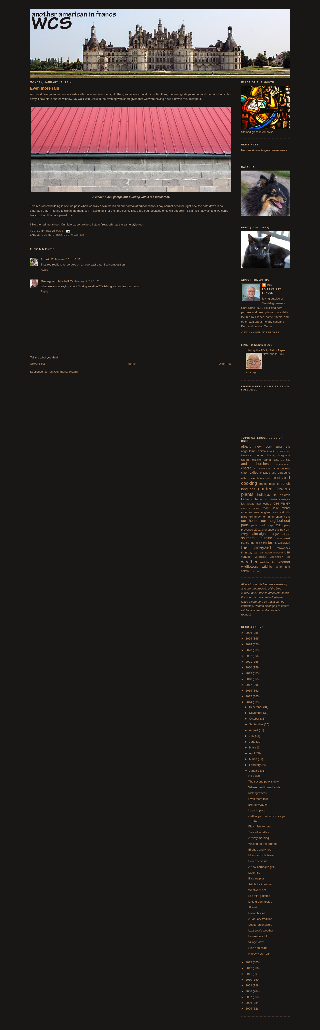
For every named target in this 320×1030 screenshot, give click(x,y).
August (254, 730)
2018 (249, 679)
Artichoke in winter (260, 884)
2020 (249, 667)
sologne (286, 534)
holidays (263, 495)
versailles (260, 556)
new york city (281, 512)
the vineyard (256, 547)
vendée (246, 556)
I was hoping (256, 810)
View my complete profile (260, 332)
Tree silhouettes (258, 832)
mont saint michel (276, 508)
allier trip (283, 446)
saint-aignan (260, 534)
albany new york (256, 446)
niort (244, 516)
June (252, 741)
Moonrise (254, 872)
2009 (249, 985)
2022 (249, 656)
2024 (249, 644)
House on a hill (257, 936)
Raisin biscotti (257, 913)
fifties (260, 478)
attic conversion (280, 451)
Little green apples (260, 901)
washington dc (280, 556)
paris (245, 525)
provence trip (270, 529)
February (255, 764)
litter (258, 503)
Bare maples (256, 878)
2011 (249, 974)
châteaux (248, 468)
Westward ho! (257, 890)
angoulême (248, 451)
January (254, 770)
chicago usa (268, 472)
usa (287, 552)
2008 (249, 991)
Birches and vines (259, 849)
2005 (249, 1008)
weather (77, 235)
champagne (283, 464)
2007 (249, 997)
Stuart (45, 259)
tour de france (263, 552)
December (256, 707)
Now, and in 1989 (273, 354)
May (252, 747)
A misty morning (258, 838)
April (252, 753)
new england (262, 512)
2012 (249, 968)
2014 (249, 702)
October (254, 718)
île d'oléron (281, 495)
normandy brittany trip (276, 516)
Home (132, 363)
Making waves (257, 793)
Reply (44, 269)
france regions (269, 483)
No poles (254, 775)
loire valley (281, 503)
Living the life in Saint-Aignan (266, 350)
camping (256, 459)
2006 (249, 1002)
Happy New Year (259, 953)
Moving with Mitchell (55, 281)
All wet (252, 907)
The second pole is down (264, 781)
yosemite (255, 570)
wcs (270, 285)
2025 (249, 638)
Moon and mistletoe (260, 855)
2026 (249, 632)
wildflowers (249, 566)
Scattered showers (260, 924)
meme (256, 508)
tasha (272, 542)
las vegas (247, 503)
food (268, 478)
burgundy (284, 455)
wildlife (267, 566)
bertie (259, 455)
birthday (270, 455)
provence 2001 (251, 529)
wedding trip (268, 562)
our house (249, 521)
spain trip (261, 542)
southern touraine (256, 538)
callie (245, 459)
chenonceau (282, 468)
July (252, 736)
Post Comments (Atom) (63, 371)
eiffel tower (248, 478)
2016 (249, 690)
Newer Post (37, 363)
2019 (249, 673)
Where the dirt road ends (264, 787)
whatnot (284, 562)
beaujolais (247, 455)
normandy (254, 516)
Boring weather (258, 804)
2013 (249, 962)
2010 (249, 979)
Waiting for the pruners (262, 843)
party (287, 525)
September (256, 724)
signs (275, 534)
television (284, 542)
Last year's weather (260, 930)
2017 (249, 684)
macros (245, 508)
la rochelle (271, 499)
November (256, 712)
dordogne (284, 472)
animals (263, 451)
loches (267, 503)
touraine (278, 552)
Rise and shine (257, 948)
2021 (249, 661)
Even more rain (44, 88)
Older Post (225, 363)
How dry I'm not (258, 861)
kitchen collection (252, 499)
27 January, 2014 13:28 (85, 281)
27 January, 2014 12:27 (65, 259)
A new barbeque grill (261, 867)
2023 (249, 650)
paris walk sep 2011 (266, 525)
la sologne (284, 499)
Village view (255, 942)
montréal (246, 512)
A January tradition (260, 919)
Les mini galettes (259, 895)
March (253, 759)
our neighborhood (56, 235)
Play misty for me (259, 826)
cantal (268, 459)
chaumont (264, 468)
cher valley (249, 472)
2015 (249, 696)
